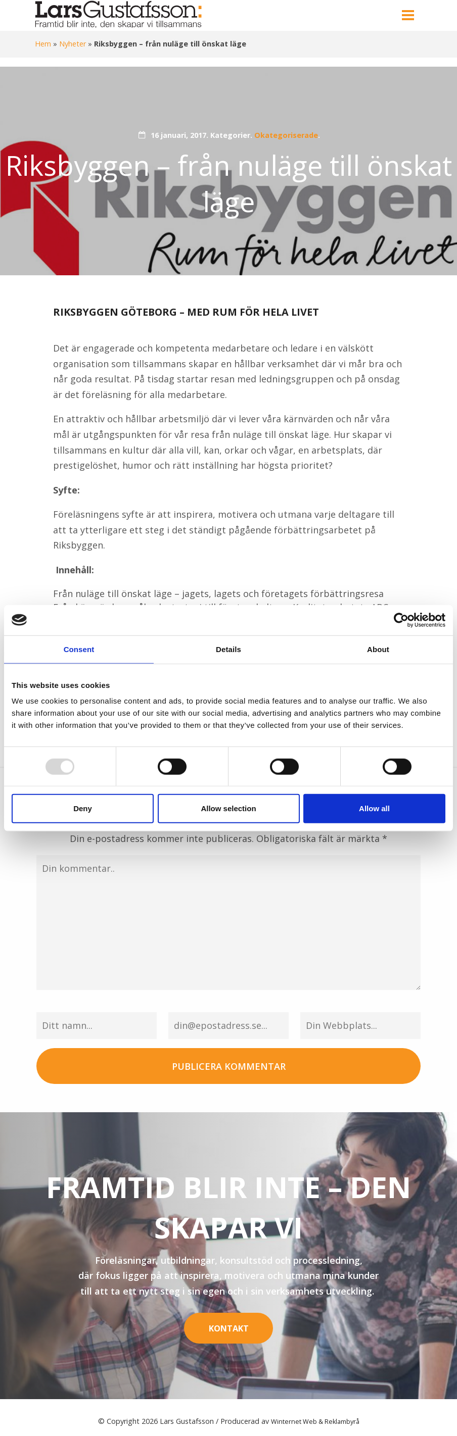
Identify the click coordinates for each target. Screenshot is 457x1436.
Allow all (374, 808)
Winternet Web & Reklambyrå (315, 1412)
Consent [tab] (79, 649)
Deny (82, 808)
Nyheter (72, 43)
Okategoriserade (286, 135)
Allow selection (228, 808)
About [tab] (378, 649)
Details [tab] (228, 649)
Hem (43, 43)
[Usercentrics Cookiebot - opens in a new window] (401, 619)
